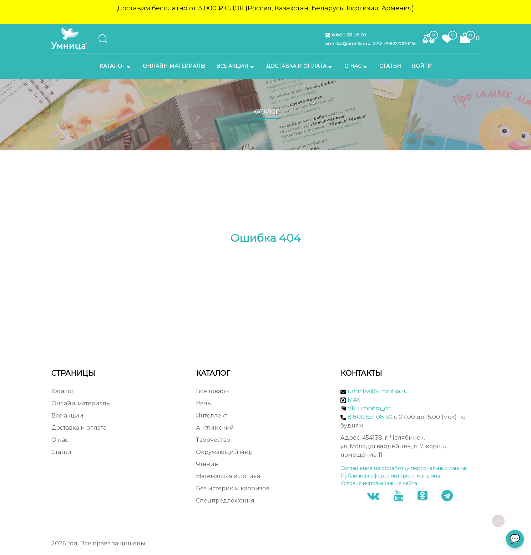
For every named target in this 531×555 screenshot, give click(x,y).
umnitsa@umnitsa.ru (378, 391)
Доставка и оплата (300, 66)
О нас (356, 66)
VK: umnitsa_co (369, 408)
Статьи (390, 66)
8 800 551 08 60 (345, 35)
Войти (422, 66)
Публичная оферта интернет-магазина (390, 475)
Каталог (116, 66)
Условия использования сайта (378, 483)
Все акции (236, 66)
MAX (350, 399)
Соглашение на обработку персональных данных (403, 468)
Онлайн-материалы (174, 66)
